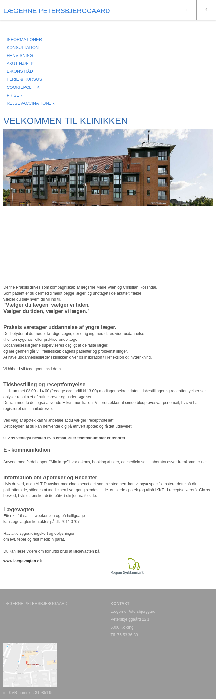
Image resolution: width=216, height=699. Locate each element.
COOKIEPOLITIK (23, 87)
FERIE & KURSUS (24, 79)
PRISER (14, 95)
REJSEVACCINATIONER (31, 103)
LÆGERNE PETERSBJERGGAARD (56, 10)
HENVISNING (20, 55)
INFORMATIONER (24, 39)
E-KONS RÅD (20, 71)
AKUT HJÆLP (20, 63)
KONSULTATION (23, 47)
